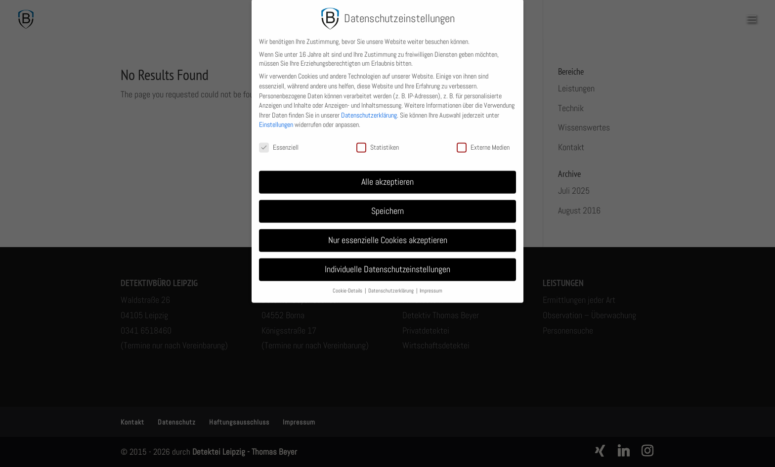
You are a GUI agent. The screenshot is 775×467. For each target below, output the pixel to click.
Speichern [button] (387, 205)
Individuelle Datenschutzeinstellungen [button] (387, 263)
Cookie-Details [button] (348, 285)
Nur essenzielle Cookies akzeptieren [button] (387, 234)
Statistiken (377, 141)
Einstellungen (276, 119)
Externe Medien (483, 141)
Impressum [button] (431, 285)
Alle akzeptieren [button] (387, 175)
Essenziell (279, 141)
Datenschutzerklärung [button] (391, 285)
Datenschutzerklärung (369, 109)
